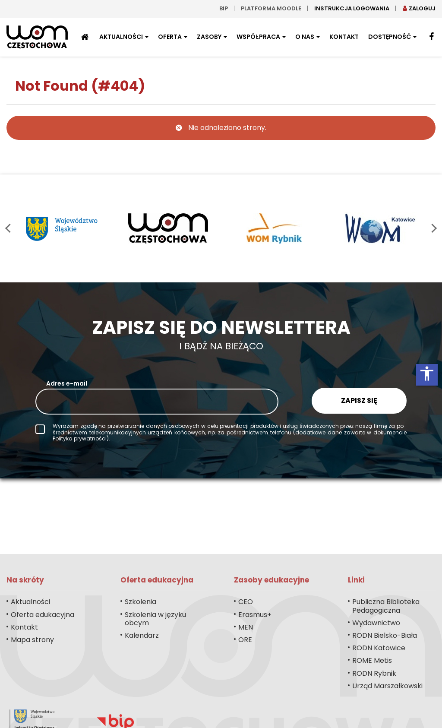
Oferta (172, 36)
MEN (245, 627)
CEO (245, 602)
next (432, 228)
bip (223, 8)
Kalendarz (142, 635)
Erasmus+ (255, 615)
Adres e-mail (66, 383)
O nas (307, 36)
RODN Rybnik (374, 673)
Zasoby (212, 36)
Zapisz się (359, 400)
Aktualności (123, 36)
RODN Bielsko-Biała (384, 635)
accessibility (427, 373)
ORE (245, 640)
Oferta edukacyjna (42, 615)
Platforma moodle (271, 8)
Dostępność (392, 36)
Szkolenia (140, 602)
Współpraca (261, 36)
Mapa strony (32, 640)
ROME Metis (372, 660)
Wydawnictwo (376, 623)
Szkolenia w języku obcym (155, 619)
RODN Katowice (378, 648)
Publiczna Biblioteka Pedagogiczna (386, 606)
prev (9, 228)
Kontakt (344, 36)
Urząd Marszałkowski (387, 686)
